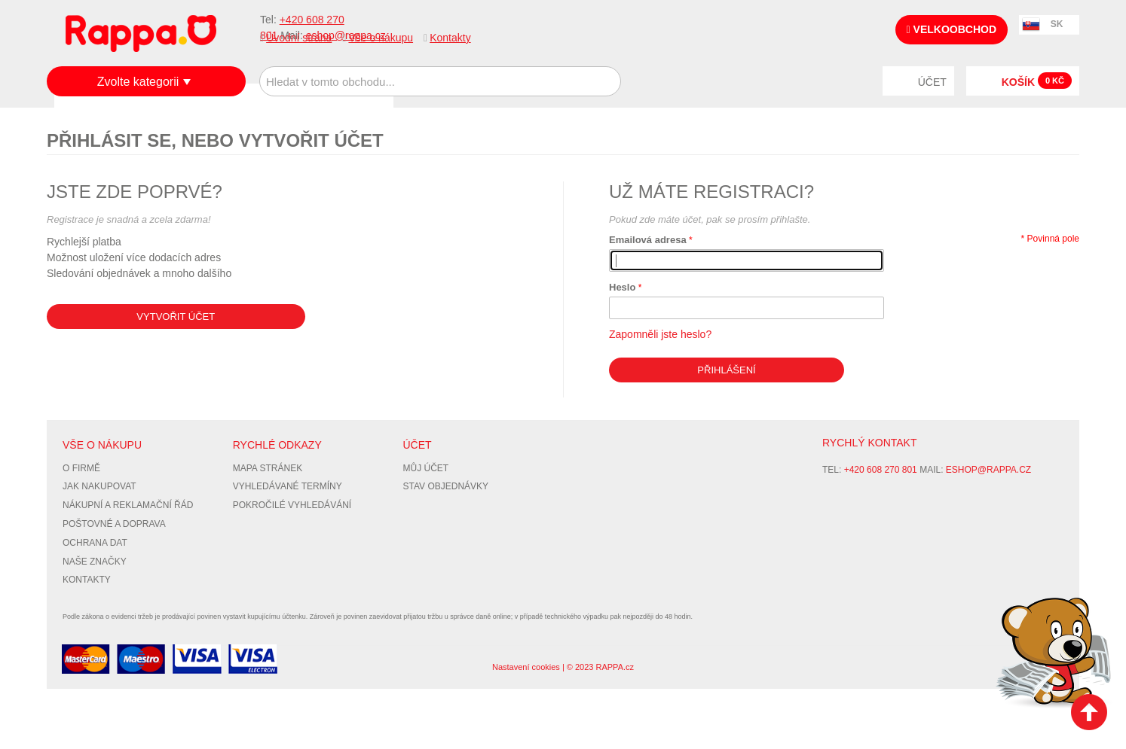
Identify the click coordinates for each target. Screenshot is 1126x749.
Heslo (622, 287)
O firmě (81, 468)
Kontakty (450, 38)
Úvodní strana (299, 38)
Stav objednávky (446, 486)
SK (1057, 24)
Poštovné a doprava (114, 524)
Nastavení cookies (526, 666)
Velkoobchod (951, 29)
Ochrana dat (95, 542)
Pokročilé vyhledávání (292, 505)
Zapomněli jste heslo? (660, 334)
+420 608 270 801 (880, 469)
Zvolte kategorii (138, 81)
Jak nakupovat (99, 486)
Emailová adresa (648, 239)
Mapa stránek (267, 468)
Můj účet (426, 468)
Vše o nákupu (380, 38)
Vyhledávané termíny (287, 486)
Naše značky (95, 561)
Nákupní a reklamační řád (128, 505)
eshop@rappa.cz (988, 469)
